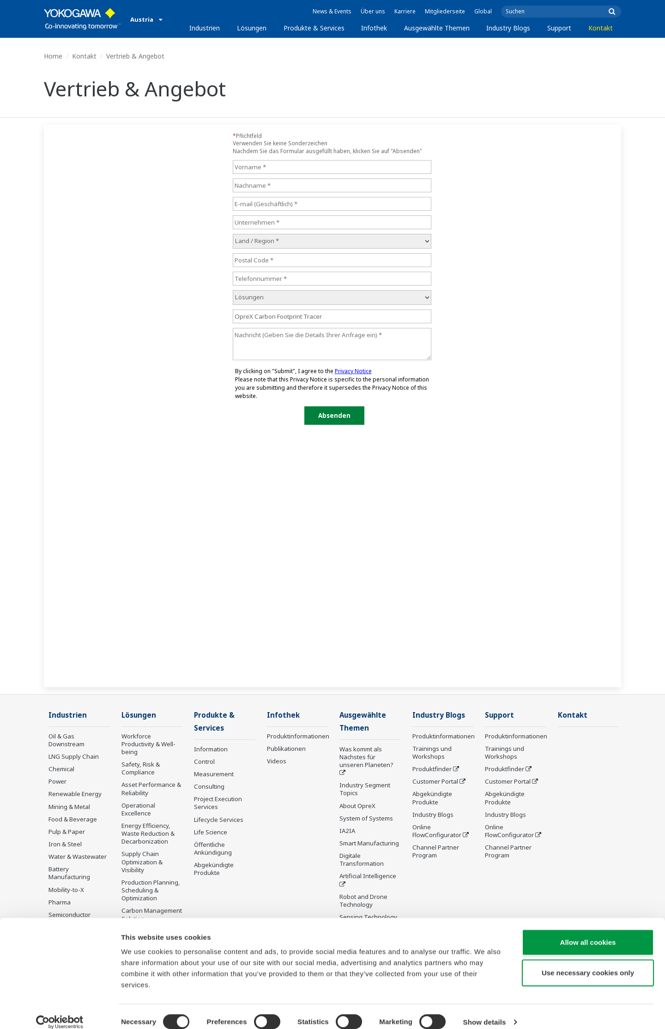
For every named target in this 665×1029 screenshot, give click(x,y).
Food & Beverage (72, 819)
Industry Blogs (508, 28)
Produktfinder (432, 769)
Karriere (405, 11)
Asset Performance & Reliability (151, 789)
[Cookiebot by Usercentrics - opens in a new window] (59, 1011)
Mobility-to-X (66, 890)
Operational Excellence (138, 810)
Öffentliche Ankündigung (213, 849)
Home (53, 56)
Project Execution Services (218, 804)
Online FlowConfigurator (436, 831)
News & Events (332, 11)
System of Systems (366, 819)
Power (57, 782)
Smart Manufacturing (369, 844)
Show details (484, 1011)
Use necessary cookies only (588, 961)
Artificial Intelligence (367, 877)
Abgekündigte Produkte (214, 870)
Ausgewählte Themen (437, 28)
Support (559, 28)
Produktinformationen (298, 736)
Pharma (59, 902)
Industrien (204, 28)
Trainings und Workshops (432, 753)
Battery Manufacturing (69, 873)
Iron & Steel (65, 844)
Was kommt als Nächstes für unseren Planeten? (366, 758)
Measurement (214, 775)
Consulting (209, 787)
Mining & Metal (69, 807)
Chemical (61, 769)
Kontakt (600, 28)
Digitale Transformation (361, 860)
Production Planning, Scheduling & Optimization (150, 891)
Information (211, 750)
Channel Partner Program (435, 852)
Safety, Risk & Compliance (140, 769)
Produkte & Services (314, 28)
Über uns (373, 11)
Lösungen (251, 28)
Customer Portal (435, 782)
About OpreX (357, 806)
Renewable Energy (75, 794)
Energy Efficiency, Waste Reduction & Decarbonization (148, 834)
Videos (276, 761)
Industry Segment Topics (364, 790)
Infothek (374, 28)
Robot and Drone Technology (363, 901)
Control (204, 762)
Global (483, 11)
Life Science (210, 833)
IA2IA (347, 831)
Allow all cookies (588, 931)
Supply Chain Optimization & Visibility (142, 862)
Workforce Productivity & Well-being (148, 744)
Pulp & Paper (66, 832)
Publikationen (286, 749)
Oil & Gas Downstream (66, 740)
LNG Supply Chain (73, 757)
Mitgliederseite (445, 11)
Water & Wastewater (77, 857)
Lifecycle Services (218, 820)
